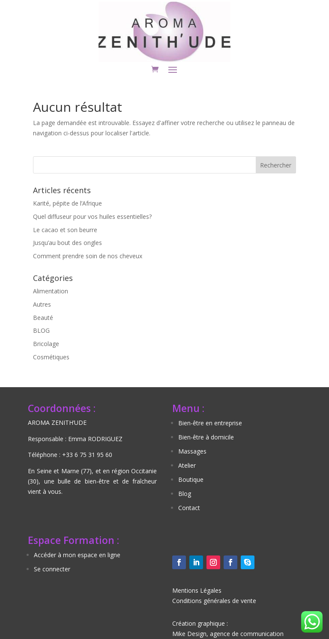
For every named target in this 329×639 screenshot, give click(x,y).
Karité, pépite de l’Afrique (67, 203)
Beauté (43, 318)
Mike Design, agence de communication (228, 634)
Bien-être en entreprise (210, 423)
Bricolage (46, 344)
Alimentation (50, 291)
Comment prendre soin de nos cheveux (87, 256)
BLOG (41, 330)
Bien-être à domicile (206, 437)
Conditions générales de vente (214, 601)
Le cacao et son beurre (65, 230)
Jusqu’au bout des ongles (67, 243)
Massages (192, 451)
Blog (184, 494)
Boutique (190, 479)
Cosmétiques (51, 357)
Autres (42, 304)
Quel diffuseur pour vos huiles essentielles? (92, 216)
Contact (189, 508)
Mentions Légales (196, 590)
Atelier (187, 465)
